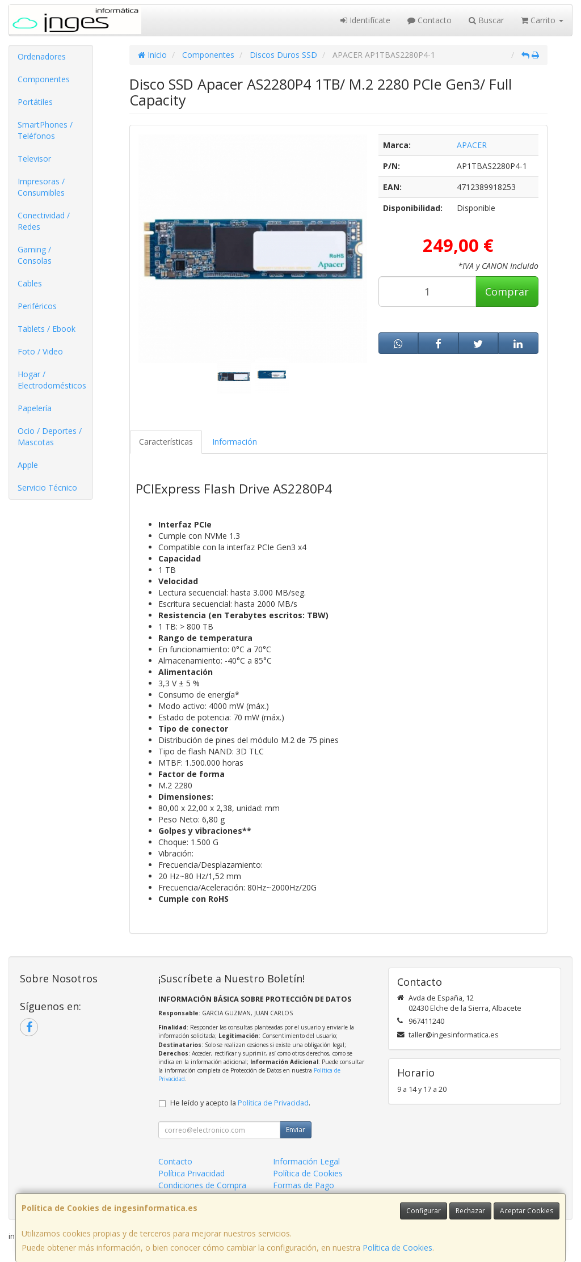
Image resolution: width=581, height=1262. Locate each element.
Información (234, 441)
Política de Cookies (397, 1247)
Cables (30, 283)
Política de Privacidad (273, 1103)
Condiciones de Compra (202, 1185)
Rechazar (470, 1210)
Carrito (542, 20)
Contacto (429, 20)
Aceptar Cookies (526, 1210)
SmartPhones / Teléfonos (45, 130)
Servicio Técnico (47, 487)
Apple (28, 464)
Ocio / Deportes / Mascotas (50, 436)
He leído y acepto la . (240, 1103)
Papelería (35, 408)
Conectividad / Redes (44, 221)
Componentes (44, 79)
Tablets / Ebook (46, 328)
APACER (472, 145)
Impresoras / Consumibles (41, 187)
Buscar (486, 20)
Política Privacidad (191, 1173)
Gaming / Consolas (35, 255)
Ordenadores (42, 56)
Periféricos (37, 306)
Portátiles (35, 101)
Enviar (295, 1129)
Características (166, 441)
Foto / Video (40, 351)
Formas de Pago (303, 1185)
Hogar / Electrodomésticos (52, 380)
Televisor (34, 158)
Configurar (423, 1210)
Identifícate (365, 20)
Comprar (507, 291)
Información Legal (306, 1161)
